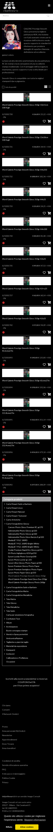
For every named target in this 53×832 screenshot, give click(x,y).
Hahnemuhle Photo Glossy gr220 (22, 533)
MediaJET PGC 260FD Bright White (23, 549)
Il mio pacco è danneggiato (13, 776)
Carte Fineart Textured (16, 518)
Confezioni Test (13, 621)
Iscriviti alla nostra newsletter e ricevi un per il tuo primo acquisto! (26, 684)
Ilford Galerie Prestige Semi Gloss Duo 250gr (27, 582)
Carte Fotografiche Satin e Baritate (21, 590)
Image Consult (33, 799)
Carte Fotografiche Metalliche (19, 597)
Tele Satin (10, 613)
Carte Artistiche (13, 522)
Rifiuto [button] (9, 827)
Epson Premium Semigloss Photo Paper (25, 572)
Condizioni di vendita (11, 763)
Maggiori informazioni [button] (35, 820)
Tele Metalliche (13, 609)
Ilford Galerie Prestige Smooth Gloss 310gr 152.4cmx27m (21, 446)
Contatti (6, 712)
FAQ (4, 772)
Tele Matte (11, 601)
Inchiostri (10, 656)
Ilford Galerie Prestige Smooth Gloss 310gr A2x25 (24, 321)
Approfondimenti (9, 742)
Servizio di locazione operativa (15, 767)
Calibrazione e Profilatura (17, 660)
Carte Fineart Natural (15, 514)
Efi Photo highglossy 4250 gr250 (22, 556)
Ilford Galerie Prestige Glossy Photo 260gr (26, 585)
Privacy (5, 785)
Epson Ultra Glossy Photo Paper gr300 (25, 565)
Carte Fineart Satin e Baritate (19, 506)
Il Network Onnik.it (10, 716)
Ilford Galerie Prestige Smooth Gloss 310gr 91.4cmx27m (21, 479)
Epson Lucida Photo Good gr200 (22, 559)
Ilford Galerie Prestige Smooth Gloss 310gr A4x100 (24, 231)
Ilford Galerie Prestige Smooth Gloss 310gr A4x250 (24, 172)
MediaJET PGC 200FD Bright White (23, 546)
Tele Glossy (11, 605)
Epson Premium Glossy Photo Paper (23, 569)
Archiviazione (12, 629)
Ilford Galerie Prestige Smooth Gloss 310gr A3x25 (24, 261)
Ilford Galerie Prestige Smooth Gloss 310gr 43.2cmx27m (21, 352)
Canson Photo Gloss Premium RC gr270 (25, 530)
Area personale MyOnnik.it (13, 733)
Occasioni (10, 664)
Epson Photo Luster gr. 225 (20, 562)
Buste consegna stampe (16, 633)
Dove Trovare (8, 746)
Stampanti (10, 652)
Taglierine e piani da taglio (17, 644)
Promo (5, 729)
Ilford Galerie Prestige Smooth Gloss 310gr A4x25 (24, 202)
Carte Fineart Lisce (14, 510)
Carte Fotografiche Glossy (17, 526)
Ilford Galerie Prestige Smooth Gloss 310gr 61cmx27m (26, 383)
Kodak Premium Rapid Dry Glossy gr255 (25, 552)
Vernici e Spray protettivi (17, 637)
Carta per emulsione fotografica (20, 617)
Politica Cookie (8, 780)
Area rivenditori (9, 750)
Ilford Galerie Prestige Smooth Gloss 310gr (27, 578)
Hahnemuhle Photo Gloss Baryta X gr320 (26, 540)
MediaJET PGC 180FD (17, 543)
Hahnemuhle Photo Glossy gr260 (22, 536)
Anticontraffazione (14, 641)
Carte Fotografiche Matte (17, 594)
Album (9, 625)
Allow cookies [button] (26, 827)
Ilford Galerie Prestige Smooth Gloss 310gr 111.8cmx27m (21, 414)
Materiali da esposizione (16, 648)
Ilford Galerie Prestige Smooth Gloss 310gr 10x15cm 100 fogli (25, 108)
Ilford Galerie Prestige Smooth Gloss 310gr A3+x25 (24, 291)
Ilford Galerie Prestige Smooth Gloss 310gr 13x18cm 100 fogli (25, 141)
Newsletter (7, 738)
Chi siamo (6, 708)
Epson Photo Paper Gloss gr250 (22, 575)
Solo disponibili (10, 90)
